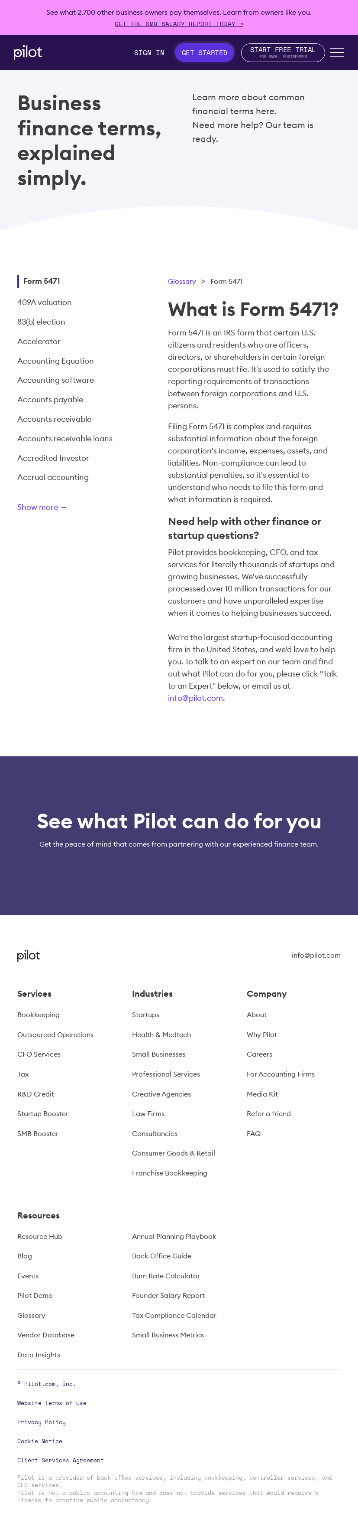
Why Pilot (262, 1034)
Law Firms (148, 1113)
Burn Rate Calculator (166, 1275)
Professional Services (166, 1074)
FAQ (254, 1133)
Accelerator (39, 341)
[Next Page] (71, 508)
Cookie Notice (39, 1441)
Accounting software (55, 380)
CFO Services (39, 1054)
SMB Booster (37, 1133)
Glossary (182, 281)
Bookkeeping (38, 1014)
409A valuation (44, 302)
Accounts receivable (54, 419)
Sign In (149, 52)
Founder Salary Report (168, 1295)
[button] (337, 52)
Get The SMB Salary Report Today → (179, 23)
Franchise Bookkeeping (169, 1173)
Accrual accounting (53, 477)
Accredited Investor (53, 458)
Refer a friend (269, 1113)
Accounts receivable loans (65, 438)
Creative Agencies (161, 1094)
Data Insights (38, 1354)
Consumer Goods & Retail (173, 1153)
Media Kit (262, 1094)
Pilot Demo (35, 1295)
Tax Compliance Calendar (174, 1315)
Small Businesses (158, 1054)
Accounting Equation (55, 361)
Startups (145, 1014)
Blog (24, 1255)
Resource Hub (39, 1236)
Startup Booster (42, 1113)
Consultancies (154, 1133)
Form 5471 (41, 281)
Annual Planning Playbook (174, 1236)
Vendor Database (45, 1334)
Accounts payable (50, 399)
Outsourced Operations (55, 1034)
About (257, 1014)
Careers (259, 1054)
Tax (23, 1074)
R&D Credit (35, 1094)
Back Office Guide (161, 1255)
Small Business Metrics (168, 1334)
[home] (28, 52)
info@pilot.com (195, 698)
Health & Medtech (161, 1034)
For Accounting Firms (281, 1074)
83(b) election (41, 322)
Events (28, 1275)
